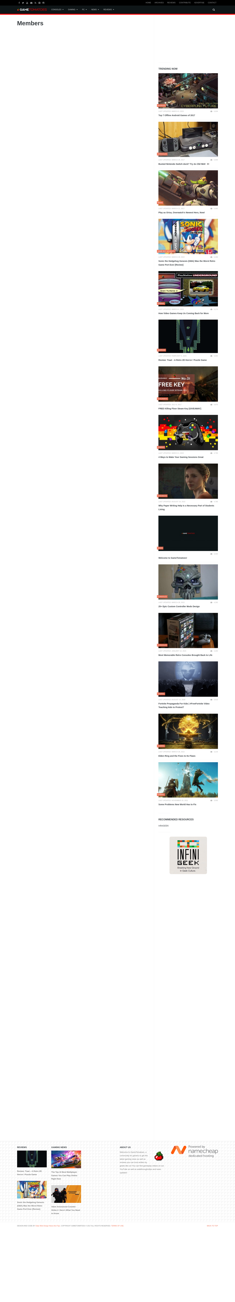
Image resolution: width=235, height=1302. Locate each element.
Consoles (56, 10)
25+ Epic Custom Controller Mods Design (179, 606)
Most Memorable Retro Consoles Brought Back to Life (185, 655)
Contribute (185, 3)
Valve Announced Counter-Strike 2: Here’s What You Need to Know (65, 1210)
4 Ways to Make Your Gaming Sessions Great (180, 457)
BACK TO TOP (212, 1226)
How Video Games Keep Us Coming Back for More (183, 313)
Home (148, 3)
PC (83, 10)
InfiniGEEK (163, 826)
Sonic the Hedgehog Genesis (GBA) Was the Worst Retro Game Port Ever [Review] (186, 263)
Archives (159, 3)
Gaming (71, 10)
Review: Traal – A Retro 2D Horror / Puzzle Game (182, 360)
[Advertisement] (180, 38)
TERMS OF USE (117, 1226)
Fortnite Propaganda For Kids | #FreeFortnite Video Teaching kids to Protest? (183, 705)
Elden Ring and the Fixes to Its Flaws (176, 756)
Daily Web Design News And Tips (48, 1226)
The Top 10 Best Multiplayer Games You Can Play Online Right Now (64, 1175)
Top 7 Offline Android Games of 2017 (176, 115)
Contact (212, 3)
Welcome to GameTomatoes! (172, 558)
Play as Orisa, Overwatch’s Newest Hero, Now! (181, 212)
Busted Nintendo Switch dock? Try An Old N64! (182, 164)
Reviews (171, 3)
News (94, 10)
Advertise (199, 3)
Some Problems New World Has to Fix (177, 804)
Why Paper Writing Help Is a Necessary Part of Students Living (186, 507)
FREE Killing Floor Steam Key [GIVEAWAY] (179, 408)
